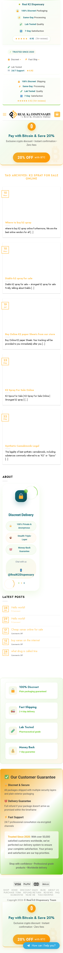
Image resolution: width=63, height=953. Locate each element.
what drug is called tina (24, 651)
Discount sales (29, 890)
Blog (43, 890)
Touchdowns (45, 894)
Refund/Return (32, 892)
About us (53, 890)
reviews (48, 892)
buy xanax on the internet (25, 640)
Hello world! (18, 607)
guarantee (17, 894)
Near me (30, 894)
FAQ (57, 892)
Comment (15, 611)
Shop (6, 890)
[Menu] (5, 114)
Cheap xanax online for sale (27, 629)
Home (14, 890)
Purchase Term (12, 892)
